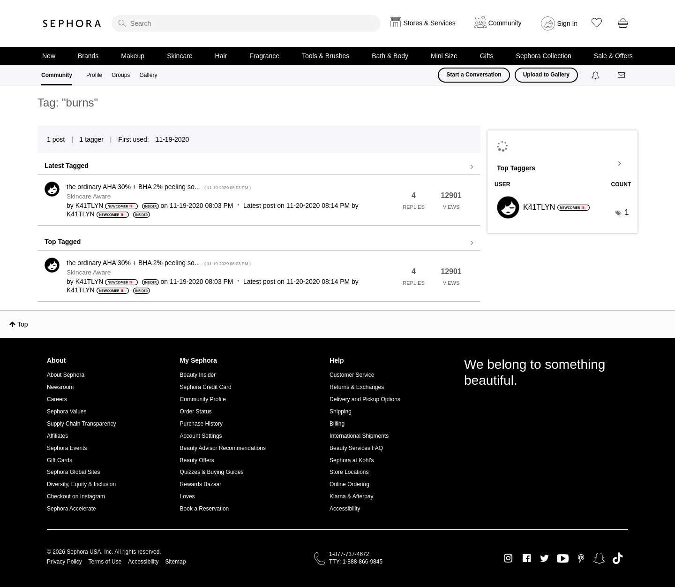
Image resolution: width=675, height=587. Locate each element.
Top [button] (22, 324)
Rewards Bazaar (201, 484)
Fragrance (264, 56)
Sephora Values (67, 411)
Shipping (341, 411)
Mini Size (444, 56)
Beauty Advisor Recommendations (223, 448)
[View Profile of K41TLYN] (89, 205)
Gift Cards (59, 460)
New (48, 56)
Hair (221, 56)
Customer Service (352, 375)
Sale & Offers (613, 56)
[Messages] (622, 75)
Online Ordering (349, 484)
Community (56, 75)
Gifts (487, 56)
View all (259, 167)
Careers (57, 399)
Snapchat (599, 558)
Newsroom (60, 387)
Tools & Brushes (325, 56)
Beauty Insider (198, 375)
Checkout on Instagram (76, 496)
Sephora (72, 23)
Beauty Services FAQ (356, 448)
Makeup (132, 56)
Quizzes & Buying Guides (212, 472)
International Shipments (359, 436)
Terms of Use (105, 561)
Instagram (508, 558)
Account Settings (201, 436)
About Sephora (65, 375)
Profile (94, 75)
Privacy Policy (64, 561)
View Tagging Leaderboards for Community (562, 163)
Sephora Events (67, 448)
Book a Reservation (204, 508)
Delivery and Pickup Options (365, 399)
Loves (187, 496)
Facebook (526, 558)
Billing (337, 423)
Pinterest (581, 558)
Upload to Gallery (546, 74)
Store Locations (349, 472)
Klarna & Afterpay (351, 496)
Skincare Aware (89, 196)
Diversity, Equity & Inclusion (81, 484)
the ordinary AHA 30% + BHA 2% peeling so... (159, 187)
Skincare (179, 56)
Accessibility (345, 508)
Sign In (567, 23)
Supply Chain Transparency (81, 423)
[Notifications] (596, 75)
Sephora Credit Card (206, 387)
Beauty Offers (197, 460)
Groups (121, 75)
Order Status (196, 411)
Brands (88, 56)
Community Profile (203, 399)
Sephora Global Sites (73, 472)
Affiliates (57, 436)
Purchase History (201, 423)
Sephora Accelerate (71, 508)
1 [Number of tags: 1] (626, 212)
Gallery (148, 75)
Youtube (563, 558)
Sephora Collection (543, 56)
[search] (246, 23)
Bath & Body (390, 56)
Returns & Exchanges (357, 387)
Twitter (544, 558)
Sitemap (175, 561)
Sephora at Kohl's (352, 460)
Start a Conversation (473, 74)
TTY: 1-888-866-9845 (355, 561)
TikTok (617, 558)
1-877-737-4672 (349, 554)
